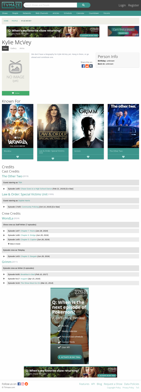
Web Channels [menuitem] (42, 13)
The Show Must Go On (30, 283)
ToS (137, 388)
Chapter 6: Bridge (28, 235)
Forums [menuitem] (107, 13)
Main (5, 48)
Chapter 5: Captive (29, 239)
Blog (99, 384)
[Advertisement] (52, 31)
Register (133, 5)
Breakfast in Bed (28, 274)
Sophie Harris (24, 200)
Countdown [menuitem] (94, 13)
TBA (20, 182)
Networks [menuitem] (27, 13)
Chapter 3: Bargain (29, 256)
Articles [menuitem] (56, 13)
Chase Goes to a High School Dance (36, 189)
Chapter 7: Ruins (28, 231)
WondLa (7, 151)
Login (122, 5)
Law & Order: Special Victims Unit (51, 152)
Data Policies (131, 384)
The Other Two (116, 151)
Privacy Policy (128, 388)
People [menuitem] (15, 13)
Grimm (77, 151)
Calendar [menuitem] (80, 13)
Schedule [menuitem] (68, 13)
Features (84, 384)
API (93, 384)
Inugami (24, 279)
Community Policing (30, 207)
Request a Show (113, 384)
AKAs (22, 48)
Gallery (13, 48)
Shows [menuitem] (5, 13)
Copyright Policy (114, 388)
